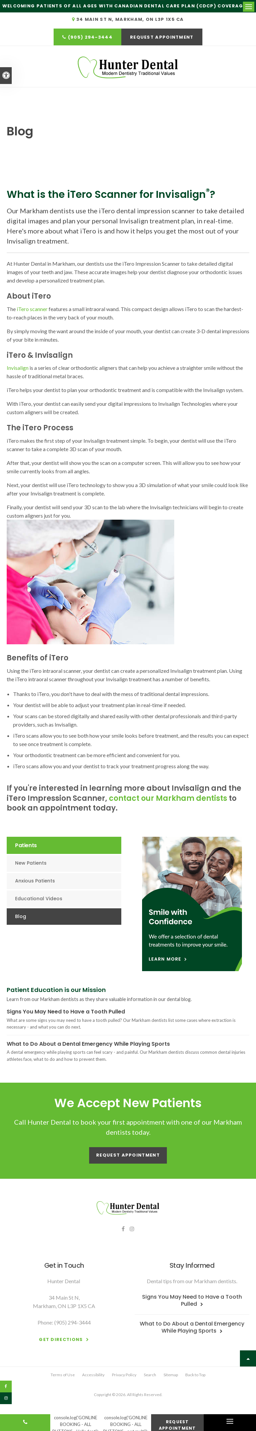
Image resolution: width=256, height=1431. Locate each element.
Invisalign (18, 367)
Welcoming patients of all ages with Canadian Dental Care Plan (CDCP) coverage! (125, 6)
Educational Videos (38, 898)
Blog (20, 915)
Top (248, 1358)
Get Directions (61, 1339)
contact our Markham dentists (168, 797)
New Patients (31, 862)
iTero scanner (32, 308)
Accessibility (93, 1374)
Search (150, 1374)
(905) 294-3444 (90, 37)
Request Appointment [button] (162, 37)
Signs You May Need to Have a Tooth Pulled (66, 1011)
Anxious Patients (35, 880)
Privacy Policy (124, 1374)
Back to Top (195, 1374)
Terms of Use (63, 1374)
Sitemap (171, 1374)
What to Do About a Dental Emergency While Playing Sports (88, 1043)
